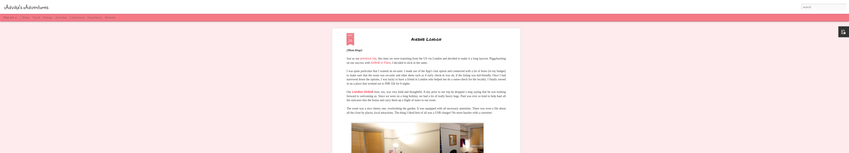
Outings (47, 17)
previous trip (368, 58)
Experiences (94, 17)
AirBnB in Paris (381, 62)
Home (26, 17)
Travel (36, 17)
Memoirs (110, 17)
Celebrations (77, 17)
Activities (61, 17)
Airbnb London (426, 39)
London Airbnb (363, 92)
